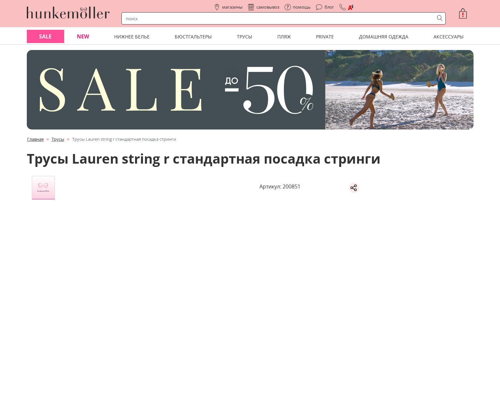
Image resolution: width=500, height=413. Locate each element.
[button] (466, 14)
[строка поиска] (279, 19)
